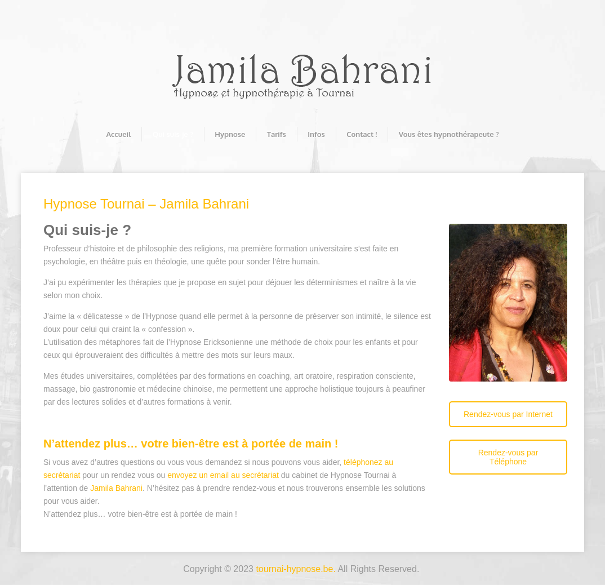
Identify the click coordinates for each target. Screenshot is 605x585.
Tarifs (276, 134)
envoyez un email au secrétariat (223, 475)
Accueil (118, 134)
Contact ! (361, 134)
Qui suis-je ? (173, 134)
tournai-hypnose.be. (295, 569)
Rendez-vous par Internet (508, 414)
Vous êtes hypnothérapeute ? (449, 134)
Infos (316, 134)
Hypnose (230, 134)
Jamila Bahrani (116, 488)
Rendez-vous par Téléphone (508, 457)
